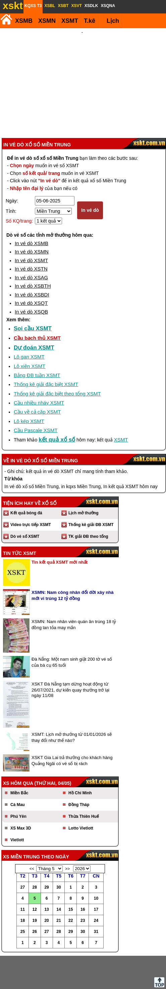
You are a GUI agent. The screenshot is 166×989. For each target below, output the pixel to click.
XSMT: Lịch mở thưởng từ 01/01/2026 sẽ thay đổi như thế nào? (72, 701)
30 (58, 851)
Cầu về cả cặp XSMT (37, 376)
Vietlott (17, 804)
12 (35, 873)
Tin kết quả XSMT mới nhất (60, 526)
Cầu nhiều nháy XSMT (39, 367)
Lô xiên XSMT (29, 330)
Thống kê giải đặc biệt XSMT (46, 348)
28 (35, 851)
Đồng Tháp (78, 768)
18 (22, 884)
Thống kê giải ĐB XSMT (91, 488)
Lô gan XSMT (29, 321)
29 (46, 851)
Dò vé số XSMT (24, 500)
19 (35, 884)
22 (70, 884)
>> (67, 833)
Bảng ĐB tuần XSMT (37, 339)
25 (22, 895)
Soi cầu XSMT (33, 292)
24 (96, 884)
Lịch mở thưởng (83, 477)
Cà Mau (17, 768)
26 (35, 895)
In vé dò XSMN (32, 216)
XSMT (69, 20)
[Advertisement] (82, 65)
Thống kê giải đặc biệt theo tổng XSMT (57, 358)
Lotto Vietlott (80, 792)
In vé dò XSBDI (32, 259)
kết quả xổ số (57, 404)
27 (22, 851)
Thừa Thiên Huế (83, 780)
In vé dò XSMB (31, 207)
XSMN (47, 20)
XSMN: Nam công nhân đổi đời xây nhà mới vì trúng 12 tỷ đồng (73, 559)
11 (22, 873)
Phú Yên (18, 780)
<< (32, 833)
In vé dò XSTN (31, 233)
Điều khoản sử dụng (82, 978)
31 (96, 895)
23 (82, 884)
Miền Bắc (19, 757)
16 (82, 873)
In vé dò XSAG (31, 241)
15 (70, 873)
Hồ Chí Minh (80, 757)
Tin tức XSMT (19, 517)
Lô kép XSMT (29, 385)
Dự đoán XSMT (34, 312)
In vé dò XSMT (31, 224)
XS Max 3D (20, 792)
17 (96, 873)
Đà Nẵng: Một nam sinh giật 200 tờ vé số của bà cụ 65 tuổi (72, 626)
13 (46, 873)
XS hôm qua (18, 747)
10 (96, 862)
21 (58, 884)
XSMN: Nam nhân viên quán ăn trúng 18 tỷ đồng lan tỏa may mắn (74, 588)
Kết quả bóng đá (26, 477)
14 (58, 873)
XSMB (24, 20)
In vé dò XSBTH (33, 250)
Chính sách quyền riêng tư (127, 978)
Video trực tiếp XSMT (30, 488)
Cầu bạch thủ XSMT (37, 302)
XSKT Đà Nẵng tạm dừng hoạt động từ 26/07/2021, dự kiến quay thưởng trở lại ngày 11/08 (70, 654)
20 (46, 884)
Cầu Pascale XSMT (36, 394)
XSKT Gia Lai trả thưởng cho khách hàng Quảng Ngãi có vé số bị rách (72, 724)
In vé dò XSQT (31, 267)
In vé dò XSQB (31, 276)
